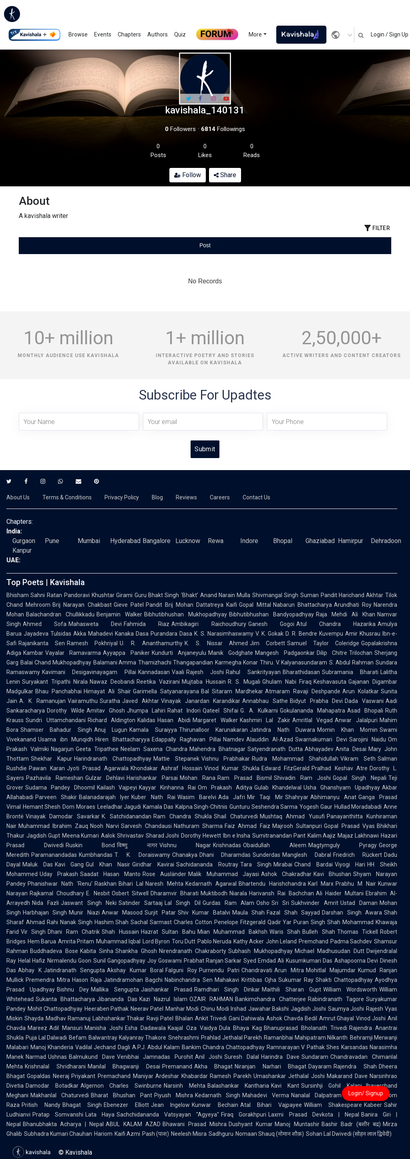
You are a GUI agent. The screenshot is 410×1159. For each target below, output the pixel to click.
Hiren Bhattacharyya (122, 739)
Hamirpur (350, 541)
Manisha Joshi (103, 1028)
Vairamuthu (83, 701)
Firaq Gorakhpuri (243, 1114)
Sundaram (314, 1057)
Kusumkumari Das (309, 960)
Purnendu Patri (219, 970)
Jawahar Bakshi (268, 1009)
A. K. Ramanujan (42, 701)
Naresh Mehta (164, 883)
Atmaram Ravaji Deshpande (302, 691)
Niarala (238, 893)
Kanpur (22, 550)
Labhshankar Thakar (118, 1018)
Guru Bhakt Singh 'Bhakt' (166, 595)
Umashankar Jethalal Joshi (289, 1076)
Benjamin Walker (119, 614)
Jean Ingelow (170, 1105)
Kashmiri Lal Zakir (265, 720)
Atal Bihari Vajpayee (271, 1105)
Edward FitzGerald (285, 768)
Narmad (36, 1057)
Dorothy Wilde (65, 710)
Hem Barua (42, 941)
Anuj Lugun (110, 730)
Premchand (313, 941)
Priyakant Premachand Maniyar (112, 1076)
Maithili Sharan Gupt (291, 989)
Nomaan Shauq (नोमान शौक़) (269, 1134)
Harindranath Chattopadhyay (112, 758)
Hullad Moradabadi (358, 807)
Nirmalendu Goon (69, 960)
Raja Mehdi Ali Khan (345, 614)
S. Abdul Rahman (351, 662)
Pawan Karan (47, 768)
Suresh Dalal (241, 1057)
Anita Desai (351, 749)
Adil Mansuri (65, 1028)
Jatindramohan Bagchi (133, 980)
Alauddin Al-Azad (269, 739)
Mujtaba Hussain (204, 681)
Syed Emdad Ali (263, 960)
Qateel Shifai (220, 710)
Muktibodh (214, 893)
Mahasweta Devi (95, 624)
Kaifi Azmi (127, 1134)
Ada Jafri (231, 797)
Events (102, 34)
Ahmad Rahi (42, 922)
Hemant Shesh (41, 807)
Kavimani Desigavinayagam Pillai (89, 672)
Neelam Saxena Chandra (154, 749)
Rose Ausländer (164, 874)
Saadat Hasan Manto (110, 874)
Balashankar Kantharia (238, 1085)
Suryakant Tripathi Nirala (55, 681)
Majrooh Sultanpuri (297, 826)
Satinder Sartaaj (141, 903)
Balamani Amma (115, 662)
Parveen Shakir (56, 797)
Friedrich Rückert (357, 855)
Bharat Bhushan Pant (121, 1095)
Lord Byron (156, 941)
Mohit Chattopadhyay (55, 1009)
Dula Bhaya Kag (240, 1028)
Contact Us (256, 497)
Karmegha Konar (236, 662)
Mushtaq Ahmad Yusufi (292, 816)
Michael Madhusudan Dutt (329, 951)
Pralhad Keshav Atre (340, 768)
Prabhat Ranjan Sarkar (213, 960)
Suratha (110, 701)
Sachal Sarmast (151, 922)
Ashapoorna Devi (356, 960)
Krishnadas (227, 845)
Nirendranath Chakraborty (193, 951)
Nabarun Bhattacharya (302, 605)
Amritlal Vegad (312, 720)
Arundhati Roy (353, 605)
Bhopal (282, 541)
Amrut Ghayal (336, 1018)
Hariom (103, 1134)
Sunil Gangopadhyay (119, 960)
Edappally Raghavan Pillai (186, 739)
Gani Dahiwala (247, 1018)
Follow (187, 175)
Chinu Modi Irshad (223, 1009)
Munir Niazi (84, 912)
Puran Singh (309, 922)
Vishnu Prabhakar (225, 758)
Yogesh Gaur (315, 807)
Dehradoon (386, 541)
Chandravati (256, 970)
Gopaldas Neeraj (48, 1076)
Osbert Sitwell (130, 893)
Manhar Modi (182, 1009)
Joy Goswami (164, 960)
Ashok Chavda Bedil (291, 1018)
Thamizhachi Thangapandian (175, 662)
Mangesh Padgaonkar (284, 653)
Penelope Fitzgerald (239, 922)
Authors (157, 34)
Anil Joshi (209, 1057)
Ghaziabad (320, 541)
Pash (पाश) (155, 1134)
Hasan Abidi (174, 720)
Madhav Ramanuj (68, 1018)
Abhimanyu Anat (333, 797)
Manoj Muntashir (297, 1124)
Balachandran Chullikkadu (60, 614)
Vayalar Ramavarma (73, 653)
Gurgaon (23, 541)
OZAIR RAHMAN (211, 999)
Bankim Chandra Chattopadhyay (223, 1047)
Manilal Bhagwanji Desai (124, 1066)
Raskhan (105, 883)
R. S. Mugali (244, 681)
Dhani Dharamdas (225, 855)
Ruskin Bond (90, 845)
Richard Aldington (112, 720)
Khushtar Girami (112, 595)
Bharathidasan (301, 672)
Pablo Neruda (214, 941)
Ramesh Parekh (230, 1076)
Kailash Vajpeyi (117, 787)
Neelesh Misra (189, 1134)
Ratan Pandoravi (68, 595)
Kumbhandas (96, 855)
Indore (249, 541)
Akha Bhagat (213, 1066)
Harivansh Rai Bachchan (281, 893)
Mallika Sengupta (115, 989)
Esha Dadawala (145, 1028)
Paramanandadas (54, 855)
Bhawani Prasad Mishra (195, 1124)
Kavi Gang (69, 864)
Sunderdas (266, 855)
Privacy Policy (122, 497)
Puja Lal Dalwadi (46, 1037)
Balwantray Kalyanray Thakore (127, 1037)
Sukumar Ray (296, 980)
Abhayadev (319, 749)
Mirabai (282, 864)
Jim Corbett (267, 643)
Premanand (177, 1066)
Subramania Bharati (350, 672)
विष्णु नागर (137, 845)
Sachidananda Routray (207, 864)
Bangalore (157, 541)
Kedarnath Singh (218, 1095)
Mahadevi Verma (265, 1095)
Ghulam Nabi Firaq (287, 681)
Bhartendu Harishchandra (272, 883)
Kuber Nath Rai (153, 797)
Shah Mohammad (350, 922)
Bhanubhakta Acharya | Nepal (63, 1124)
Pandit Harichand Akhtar (352, 595)
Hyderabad (125, 541)
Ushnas (57, 1057)
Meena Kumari (80, 835)
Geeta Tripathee (97, 749)
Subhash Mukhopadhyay (260, 951)
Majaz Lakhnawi (358, 835)
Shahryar (296, 797)
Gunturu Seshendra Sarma (263, 807)
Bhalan (184, 1018)
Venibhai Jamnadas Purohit (155, 1057)
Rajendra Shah (355, 1066)
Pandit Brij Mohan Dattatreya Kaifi (191, 605)
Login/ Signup (365, 1093)
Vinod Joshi (371, 1018)
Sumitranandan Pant (278, 835)
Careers (220, 497)
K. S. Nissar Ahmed (216, 643)
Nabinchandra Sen (188, 980)
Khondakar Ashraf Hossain (166, 768)
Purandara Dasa (171, 633)
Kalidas (146, 720)
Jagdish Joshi (308, 1009)
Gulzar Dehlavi (105, 778)
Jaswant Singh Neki (89, 903)
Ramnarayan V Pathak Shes (303, 1047)
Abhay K (30, 970)
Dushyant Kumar (251, 1124)
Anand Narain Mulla (225, 595)
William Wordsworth (350, 989)
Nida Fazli (45, 903)
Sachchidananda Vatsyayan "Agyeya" (168, 1114)
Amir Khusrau (362, 633)
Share (225, 175)
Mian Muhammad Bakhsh (232, 932)
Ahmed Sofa (44, 624)
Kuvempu (331, 633)
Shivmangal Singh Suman (285, 595)
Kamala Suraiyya (153, 730)
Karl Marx (321, 883)
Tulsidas (60, 633)
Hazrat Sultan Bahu (168, 932)
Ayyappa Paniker (126, 653)
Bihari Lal (131, 883)
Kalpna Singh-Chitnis (201, 807)
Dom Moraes (78, 807)
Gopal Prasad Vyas (349, 826)
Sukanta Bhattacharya (65, 999)
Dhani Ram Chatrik (74, 932)
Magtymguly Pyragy (342, 845)
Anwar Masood (122, 912)
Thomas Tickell (357, 932)
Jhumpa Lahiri (146, 710)
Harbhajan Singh (45, 912)
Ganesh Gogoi (271, 624)
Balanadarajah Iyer (104, 797)
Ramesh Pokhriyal (92, 643)
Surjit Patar (160, 912)
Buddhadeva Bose (54, 951)
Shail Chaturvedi (235, 816)
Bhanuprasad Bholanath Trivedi (305, 1028)
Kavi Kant (285, 1085)
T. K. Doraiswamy (142, 855)
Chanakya (184, 855)
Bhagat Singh (82, 1105)
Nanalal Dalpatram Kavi (324, 1095)
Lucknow (187, 541)
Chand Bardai (313, 864)
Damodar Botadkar (52, 1085)
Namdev (233, 739)
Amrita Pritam (76, 941)
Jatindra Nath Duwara (282, 730)
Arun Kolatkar (360, 691)
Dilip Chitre (332, 653)
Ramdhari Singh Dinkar (227, 989)
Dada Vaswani (364, 701)
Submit (205, 449)
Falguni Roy (181, 970)
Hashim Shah (111, 922)
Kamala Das (158, 807)
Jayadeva (36, 633)
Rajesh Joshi (205, 672)
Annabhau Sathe (265, 701)
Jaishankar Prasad (166, 989)
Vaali (178, 672)
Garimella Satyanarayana (166, 691)
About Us (18, 497)
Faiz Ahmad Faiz (247, 826)
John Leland (281, 941)
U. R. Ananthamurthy (151, 643)
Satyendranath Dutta (275, 749)
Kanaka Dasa (132, 633)
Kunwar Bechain (215, 1105)
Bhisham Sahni (25, 595)
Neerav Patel (147, 1009)
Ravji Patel (160, 1018)
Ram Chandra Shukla (182, 816)
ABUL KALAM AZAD (133, 1124)
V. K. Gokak (269, 633)
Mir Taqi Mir (265, 797)
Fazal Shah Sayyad (293, 912)
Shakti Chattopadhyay (344, 980)
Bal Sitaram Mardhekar (232, 691)
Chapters (129, 34)
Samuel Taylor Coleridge (323, 643)
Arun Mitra (289, 970)
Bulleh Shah (318, 932)
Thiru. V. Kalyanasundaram (294, 662)
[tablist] (205, 245)
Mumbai (89, 541)
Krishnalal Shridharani (55, 1066)
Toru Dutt (183, 941)
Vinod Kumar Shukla (231, 768)
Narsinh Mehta (184, 1085)
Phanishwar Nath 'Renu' (60, 883)
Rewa (215, 541)
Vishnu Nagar (185, 845)
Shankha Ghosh (136, 951)
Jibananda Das (117, 999)
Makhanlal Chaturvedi (59, 1095)
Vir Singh (33, 932)
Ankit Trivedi (211, 1018)
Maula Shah (248, 912)
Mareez (37, 1028)
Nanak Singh (76, 922)
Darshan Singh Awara (352, 912)
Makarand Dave (347, 1076)
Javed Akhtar (140, 701)
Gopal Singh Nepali (359, 778)
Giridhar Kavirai (153, 864)
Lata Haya (100, 1114)
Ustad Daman (359, 903)
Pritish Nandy (41, 1105)
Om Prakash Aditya (225, 787)
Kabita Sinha (97, 951)
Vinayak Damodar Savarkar (63, 816)
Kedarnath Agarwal (211, 883)
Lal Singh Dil (183, 903)
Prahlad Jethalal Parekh (231, 1037)
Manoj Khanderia (51, 1047)
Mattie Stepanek (176, 758)
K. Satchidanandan (126, 816)
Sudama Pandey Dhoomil (60, 787)
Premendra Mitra (48, 980)
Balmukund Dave (92, 1057)
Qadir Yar (279, 922)
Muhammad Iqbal (118, 941)
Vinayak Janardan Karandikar (200, 701)
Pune (52, 541)
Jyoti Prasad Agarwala (98, 768)
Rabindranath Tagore (336, 999)
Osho (262, 903)
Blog (157, 497)
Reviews (186, 497)
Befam (77, 1037)
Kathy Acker (248, 941)
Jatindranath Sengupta (74, 970)
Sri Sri (280, 903)
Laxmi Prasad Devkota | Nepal (313, 1114)
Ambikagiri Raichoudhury (208, 624)
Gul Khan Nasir (108, 864)
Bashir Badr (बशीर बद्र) (351, 1124)
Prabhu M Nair (356, 883)
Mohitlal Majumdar (331, 970)
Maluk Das (37, 864)
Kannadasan (154, 672)
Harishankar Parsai (152, 778)
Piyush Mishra (173, 1095)
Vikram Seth (358, 758)
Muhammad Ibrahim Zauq (53, 826)
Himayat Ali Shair (107, 691)
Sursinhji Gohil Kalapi (331, 1085)
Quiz (180, 34)
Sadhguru (221, 1134)
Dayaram (320, 1066)
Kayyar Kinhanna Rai (167, 787)
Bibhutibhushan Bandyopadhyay (271, 614)
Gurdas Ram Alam (229, 903)
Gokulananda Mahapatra (312, 710)
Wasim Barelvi (196, 797)
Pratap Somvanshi (57, 1114)
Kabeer (373, 1105)
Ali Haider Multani (340, 893)
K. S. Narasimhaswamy (223, 633)
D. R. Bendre (301, 633)
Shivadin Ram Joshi (302, 778)
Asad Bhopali (365, 710)
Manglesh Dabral (306, 855)
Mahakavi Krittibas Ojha (245, 980)
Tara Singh (256, 864)
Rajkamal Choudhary (57, 893)
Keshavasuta (330, 681)
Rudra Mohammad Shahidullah (295, 758)
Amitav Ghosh (105, 710)
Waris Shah (284, 932)
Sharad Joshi (162, 835)
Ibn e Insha (236, 835)
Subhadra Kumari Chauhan (58, 1134)
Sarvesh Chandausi (146, 826)
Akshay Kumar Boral (135, 970)
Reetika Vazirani (158, 681)
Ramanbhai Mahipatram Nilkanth (306, 1037)
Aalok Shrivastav (122, 835)
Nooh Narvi (104, 826)
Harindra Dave (280, 1057)
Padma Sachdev (351, 941)
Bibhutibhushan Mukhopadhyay (185, 614)
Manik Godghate (230, 653)
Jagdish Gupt (43, 835)
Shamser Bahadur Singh (56, 730)
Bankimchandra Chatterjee (270, 999)
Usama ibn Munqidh (65, 739)
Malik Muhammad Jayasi (223, 874)
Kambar (33, 653)
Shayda (34, 1018)
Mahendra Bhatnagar (217, 749)
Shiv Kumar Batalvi (204, 912)
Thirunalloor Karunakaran (213, 730)
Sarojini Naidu (367, 739)
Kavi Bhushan (332, 874)
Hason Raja (87, 980)
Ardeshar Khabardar (181, 1076)
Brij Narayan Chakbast (81, 605)
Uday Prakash (59, 874)
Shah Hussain (120, 932)
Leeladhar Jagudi (119, 807)
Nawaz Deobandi (112, 681)
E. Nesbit (98, 893)
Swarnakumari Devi (321, 739)
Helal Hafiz (31, 960)
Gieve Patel (129, 605)
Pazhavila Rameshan (54, 778)
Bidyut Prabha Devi (316, 701)
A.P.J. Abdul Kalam (156, 1047)
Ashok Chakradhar (286, 874)
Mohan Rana (197, 778)
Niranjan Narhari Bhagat (270, 1066)
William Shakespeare (333, 1105)
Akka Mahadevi (93, 633)
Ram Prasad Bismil (244, 778)
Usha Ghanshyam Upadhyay (341, 787)
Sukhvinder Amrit (314, 903)
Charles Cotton (193, 922)
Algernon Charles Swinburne (121, 1085)
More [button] (255, 34)
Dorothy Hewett (201, 835)
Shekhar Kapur (51, 758)
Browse (78, 34)
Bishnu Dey (73, 989)
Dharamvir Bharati (175, 893)
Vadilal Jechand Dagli (102, 1047)
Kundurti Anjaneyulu (179, 653)
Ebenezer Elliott (126, 1105)
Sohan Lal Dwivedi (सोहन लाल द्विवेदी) (349, 1134)
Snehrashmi (183, 1037)
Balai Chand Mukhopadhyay (55, 662)
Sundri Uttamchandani (56, 720)
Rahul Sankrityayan (253, 672)
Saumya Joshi (346, 1009)
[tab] (81, 245)
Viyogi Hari (350, 864)
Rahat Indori (184, 710)
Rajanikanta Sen (41, 643)
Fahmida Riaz (146, 624)
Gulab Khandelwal (278, 787)
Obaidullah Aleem (274, 845)
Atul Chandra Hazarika (336, 624)
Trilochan (360, 653)
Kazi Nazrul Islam (163, 999)
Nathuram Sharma (198, 826)
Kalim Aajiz (322, 835)
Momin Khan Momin (347, 730)
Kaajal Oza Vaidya (192, 1028)
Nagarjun (62, 749)
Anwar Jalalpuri (356, 720)
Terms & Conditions (67, 497)
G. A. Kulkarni (259, 710)
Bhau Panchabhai (58, 691)
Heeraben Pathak (106, 1009)
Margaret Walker (215, 720)
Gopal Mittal (255, 605)
